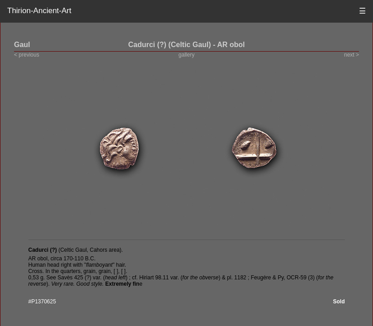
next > (351, 55)
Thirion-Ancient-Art (39, 10)
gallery (186, 55)
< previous (26, 55)
